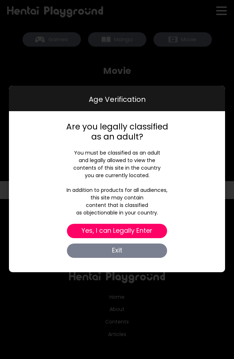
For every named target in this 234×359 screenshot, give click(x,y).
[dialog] (117, 179)
